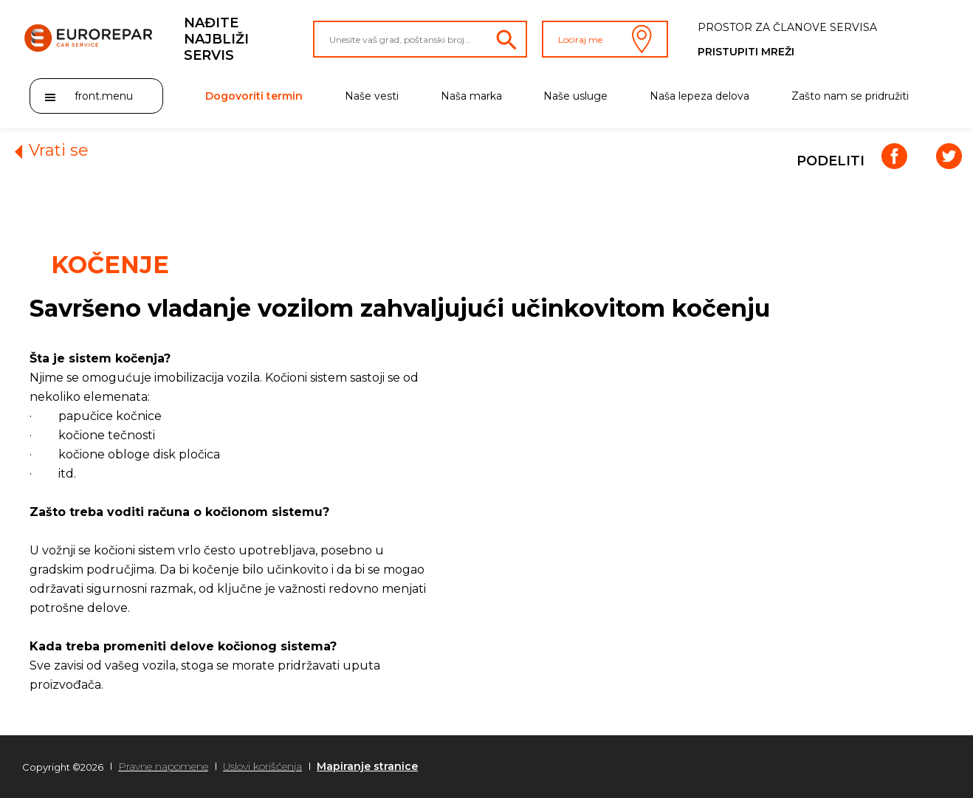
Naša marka (471, 96)
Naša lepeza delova (699, 96)
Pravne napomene (163, 766)
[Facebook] (894, 161)
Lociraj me (605, 39)
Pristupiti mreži (746, 51)
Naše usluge (575, 96)
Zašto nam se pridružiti (850, 96)
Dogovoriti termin (254, 96)
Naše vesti (372, 96)
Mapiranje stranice (367, 766)
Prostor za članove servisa (787, 27)
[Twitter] (947, 161)
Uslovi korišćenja (262, 766)
